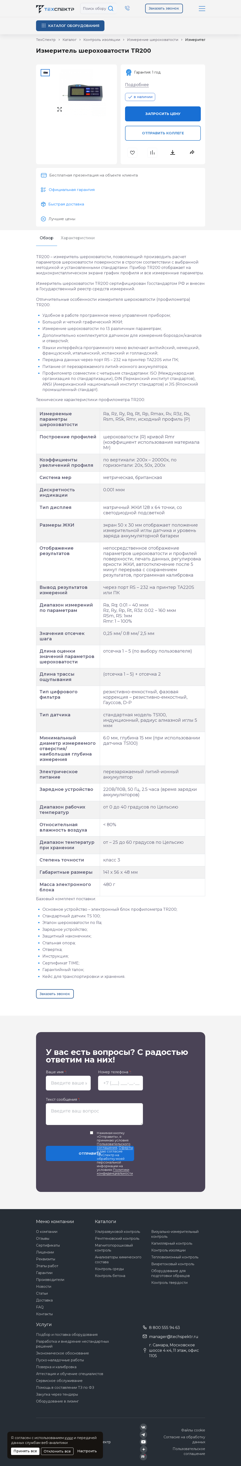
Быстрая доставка (66, 204)
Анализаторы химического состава (118, 1259)
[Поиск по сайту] (111, 8)
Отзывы (42, 1238)
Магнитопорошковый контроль (114, 1247)
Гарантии (44, 1273)
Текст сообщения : (63, 1099)
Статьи (42, 1293)
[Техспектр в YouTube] (143, 1442)
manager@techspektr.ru (173, 1336)
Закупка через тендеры (57, 1394)
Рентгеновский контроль (117, 1238)
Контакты (44, 1314)
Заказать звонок (164, 8)
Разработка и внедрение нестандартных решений (72, 1344)
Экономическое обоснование (62, 1353)
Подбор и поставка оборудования (67, 1334)
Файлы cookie (193, 1430)
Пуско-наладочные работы (60, 1360)
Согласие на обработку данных (184, 1439)
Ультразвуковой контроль (117, 1231)
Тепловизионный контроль (174, 1257)
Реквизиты (45, 1259)
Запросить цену (162, 114)
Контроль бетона (110, 1276)
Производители (50, 1279)
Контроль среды (109, 1269)
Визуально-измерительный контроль (175, 1234)
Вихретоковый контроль (172, 1264)
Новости (43, 1286)
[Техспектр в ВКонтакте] (143, 1427)
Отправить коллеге (163, 133)
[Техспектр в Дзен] (143, 1449)
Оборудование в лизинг (57, 1401)
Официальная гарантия (72, 189)
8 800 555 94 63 (164, 1327)
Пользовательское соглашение (189, 1451)
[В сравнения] (152, 153)
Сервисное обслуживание (59, 1380)
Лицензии (45, 1252)
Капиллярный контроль (171, 1243)
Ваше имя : (56, 1072)
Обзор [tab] (46, 238)
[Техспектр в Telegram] (143, 1434)
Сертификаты (48, 1245)
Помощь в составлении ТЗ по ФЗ (65, 1387)
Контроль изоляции (168, 1250)
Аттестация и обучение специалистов (69, 1374)
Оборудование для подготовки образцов (170, 1273)
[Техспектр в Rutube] (143, 1456)
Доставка (44, 1300)
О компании (46, 1231)
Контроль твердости (169, 1282)
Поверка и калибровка (56, 1367)
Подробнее (137, 84)
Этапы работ (47, 1266)
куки (69, 1438)
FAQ (40, 1307)
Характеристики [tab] (78, 238)
